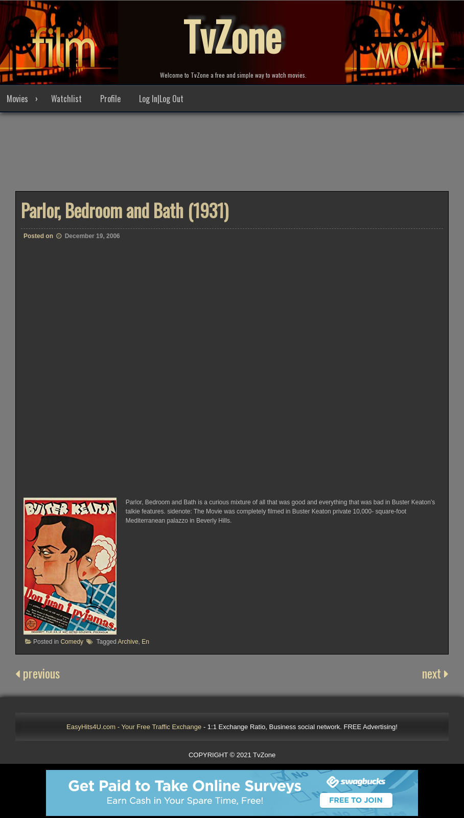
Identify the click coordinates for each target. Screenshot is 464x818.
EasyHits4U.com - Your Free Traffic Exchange (133, 727)
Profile (110, 99)
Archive (128, 642)
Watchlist (66, 99)
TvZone (232, 36)
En (145, 642)
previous (37, 673)
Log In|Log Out (161, 99)
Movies (17, 99)
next (435, 673)
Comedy (71, 642)
